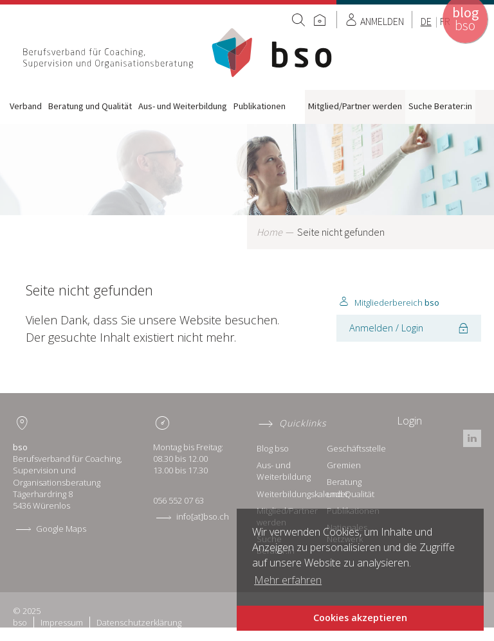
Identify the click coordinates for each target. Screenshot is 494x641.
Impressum (62, 622)
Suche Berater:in (440, 106)
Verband (26, 106)
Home (179, 52)
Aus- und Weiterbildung (182, 106)
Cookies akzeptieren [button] (360, 617)
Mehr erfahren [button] (288, 580)
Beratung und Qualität (90, 106)
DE (426, 21)
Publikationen (259, 106)
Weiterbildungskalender (303, 494)
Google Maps (61, 528)
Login (409, 421)
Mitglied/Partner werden (355, 106)
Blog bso (273, 448)
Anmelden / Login (386, 327)
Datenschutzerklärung (138, 622)
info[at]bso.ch (202, 516)
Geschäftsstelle (356, 448)
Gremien (344, 465)
